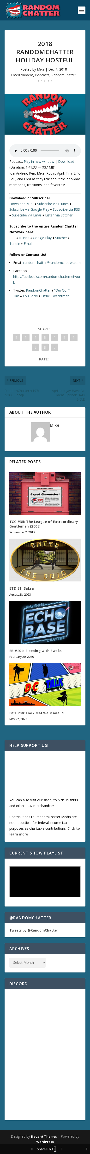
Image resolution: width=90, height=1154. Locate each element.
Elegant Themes (44, 1136)
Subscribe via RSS (66, 209)
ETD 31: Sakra (21, 588)
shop (47, 800)
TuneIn (14, 243)
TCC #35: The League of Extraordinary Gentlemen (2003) (43, 523)
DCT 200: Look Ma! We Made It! (37, 713)
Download (66, 161)
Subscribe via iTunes (53, 204)
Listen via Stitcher (58, 215)
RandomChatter (63, 75)
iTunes (24, 237)
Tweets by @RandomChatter (33, 930)
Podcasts (42, 75)
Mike (40, 69)
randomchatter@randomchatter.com (52, 262)
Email (28, 243)
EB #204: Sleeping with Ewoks (35, 650)
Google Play (42, 237)
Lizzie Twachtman (55, 296)
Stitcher (61, 237)
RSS (12, 237)
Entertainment (22, 75)
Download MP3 (21, 204)
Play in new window (39, 161)
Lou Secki (30, 296)
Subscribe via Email (27, 215)
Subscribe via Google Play (29, 209)
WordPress (45, 1142)
